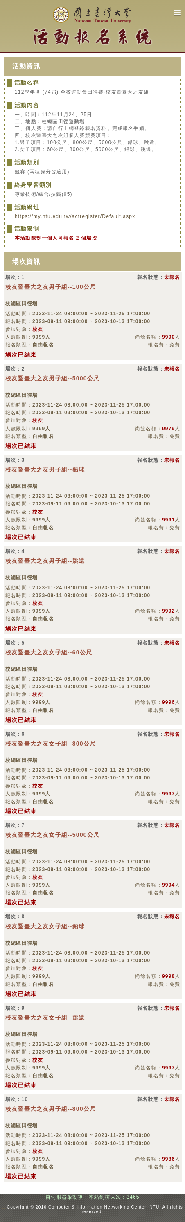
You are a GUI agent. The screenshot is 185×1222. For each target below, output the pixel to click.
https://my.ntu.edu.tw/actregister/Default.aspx (75, 216)
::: (4, 1207)
